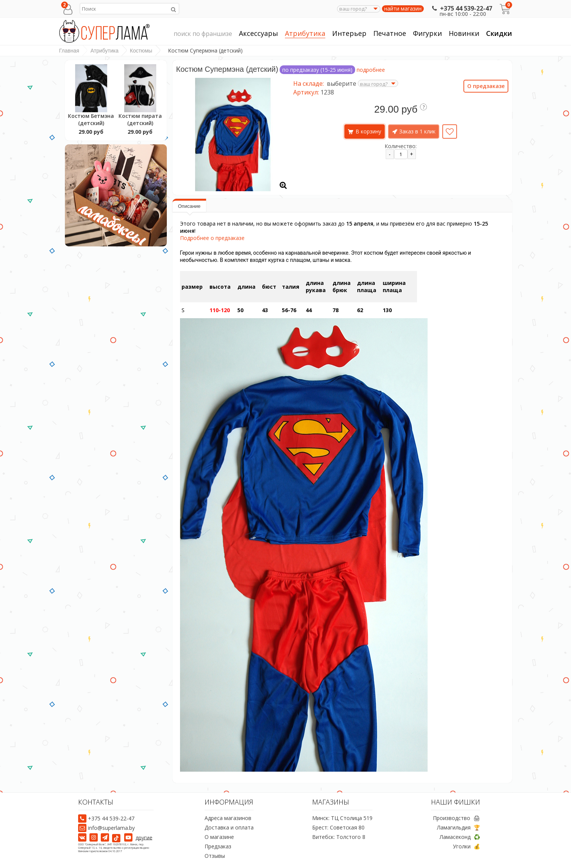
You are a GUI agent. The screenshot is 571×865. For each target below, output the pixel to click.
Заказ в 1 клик (417, 131)
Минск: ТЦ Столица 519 (342, 818)
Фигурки (427, 33)
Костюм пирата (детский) (140, 119)
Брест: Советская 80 (338, 827)
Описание (189, 206)
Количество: (401, 146)
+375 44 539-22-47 (461, 8)
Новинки (464, 33)
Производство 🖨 (456, 818)
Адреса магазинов (228, 818)
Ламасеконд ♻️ (460, 836)
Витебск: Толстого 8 (338, 836)
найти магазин (403, 8)
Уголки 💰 (466, 846)
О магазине (219, 836)
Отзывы (215, 855)
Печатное (389, 33)
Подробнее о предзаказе (212, 237)
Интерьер (349, 33)
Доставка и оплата (229, 827)
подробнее (371, 69)
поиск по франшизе (203, 34)
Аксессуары (258, 33)
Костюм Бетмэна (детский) (91, 119)
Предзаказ (218, 846)
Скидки (499, 33)
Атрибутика (305, 33)
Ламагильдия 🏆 (458, 827)
